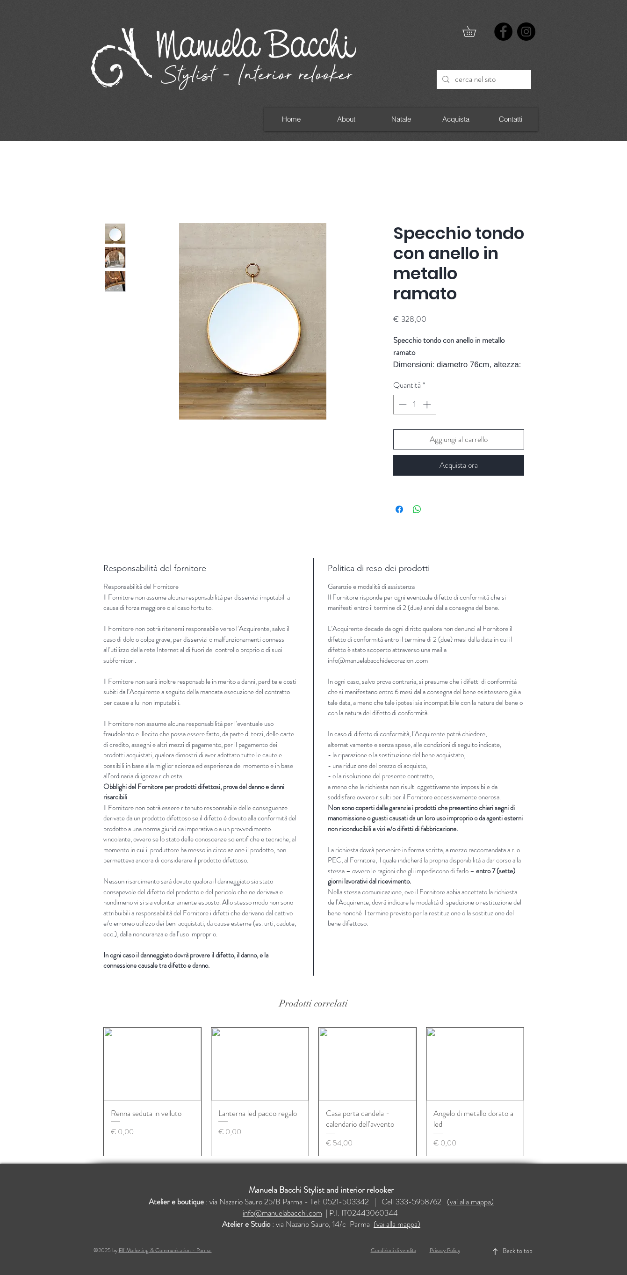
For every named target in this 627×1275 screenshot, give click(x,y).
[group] (314, 1091)
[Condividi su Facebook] (399, 509)
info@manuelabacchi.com (282, 1212)
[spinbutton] (414, 404)
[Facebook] (503, 31)
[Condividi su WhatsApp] (417, 509)
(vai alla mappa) (470, 1201)
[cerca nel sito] (483, 79)
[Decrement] (402, 404)
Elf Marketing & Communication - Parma (165, 1250)
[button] (474, 31)
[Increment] (428, 404)
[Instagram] (526, 31)
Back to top (518, 1250)
